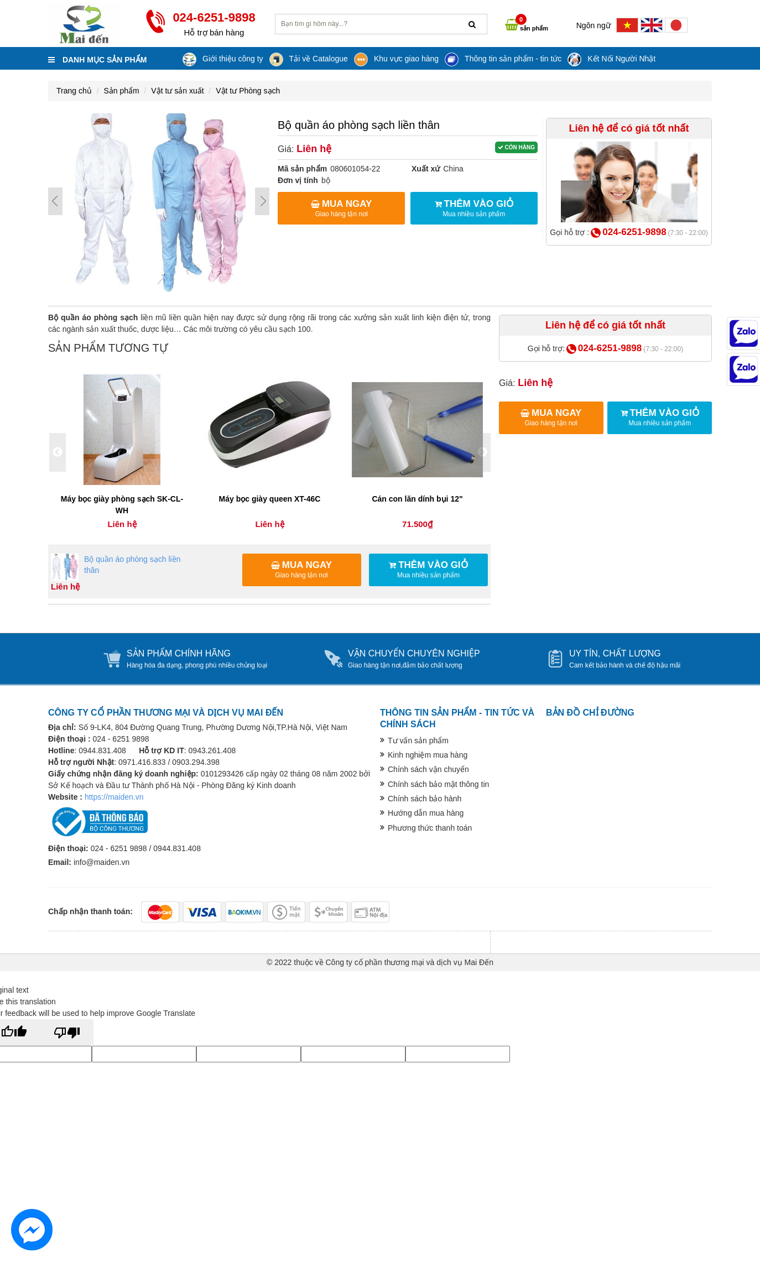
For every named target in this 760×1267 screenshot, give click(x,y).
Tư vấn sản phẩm (418, 740)
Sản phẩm (121, 90)
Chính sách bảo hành (424, 798)
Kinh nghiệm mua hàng (427, 754)
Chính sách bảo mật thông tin (438, 784)
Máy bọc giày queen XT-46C (270, 498)
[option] (122, 452)
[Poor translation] (66, 1032)
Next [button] (482, 452)
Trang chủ (74, 90)
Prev (55, 201)
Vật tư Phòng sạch (248, 90)
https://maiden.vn (114, 796)
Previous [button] (57, 452)
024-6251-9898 (634, 232)
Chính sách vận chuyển (428, 769)
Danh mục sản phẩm (97, 59)
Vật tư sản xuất (177, 90)
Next (262, 201)
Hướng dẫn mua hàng (426, 813)
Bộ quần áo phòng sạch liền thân (115, 567)
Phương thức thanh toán (430, 827)
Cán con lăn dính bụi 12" (417, 498)
